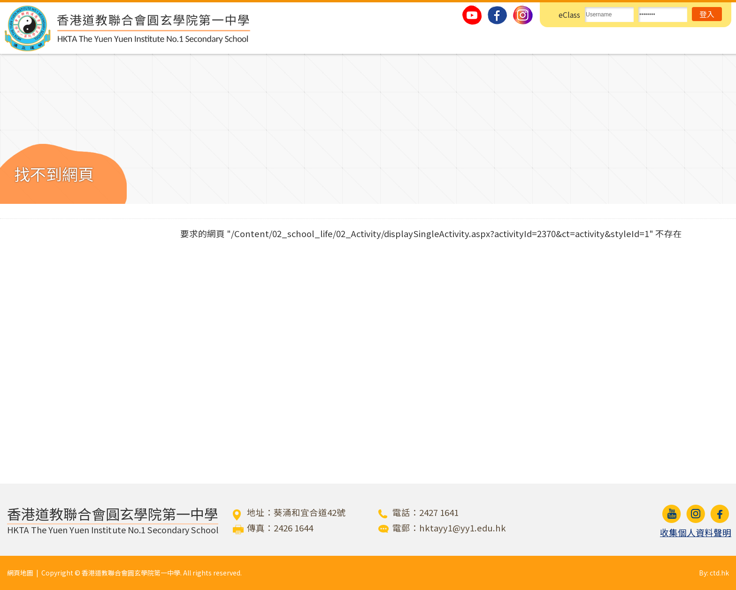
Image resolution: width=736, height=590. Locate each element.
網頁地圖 (20, 572)
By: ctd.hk (714, 572)
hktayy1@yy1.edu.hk (462, 528)
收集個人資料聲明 (695, 532)
